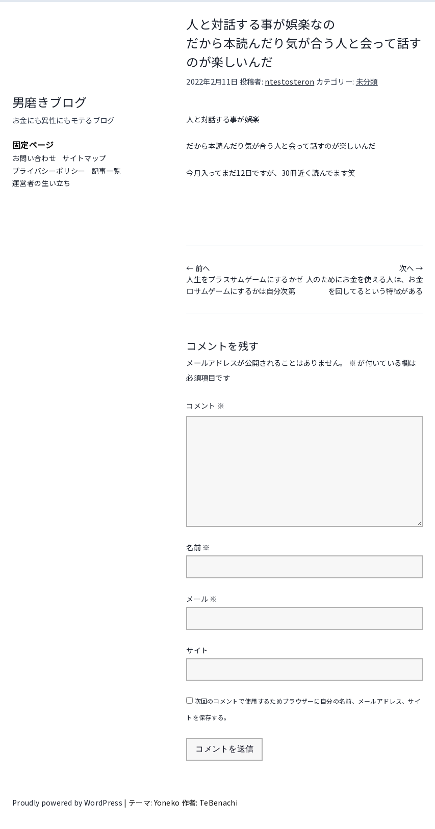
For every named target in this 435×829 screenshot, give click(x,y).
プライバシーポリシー (48, 171)
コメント (205, 405)
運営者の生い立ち (41, 183)
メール (201, 599)
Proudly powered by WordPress (68, 802)
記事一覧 (106, 171)
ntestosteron (289, 81)
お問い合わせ (34, 158)
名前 (198, 547)
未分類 (367, 81)
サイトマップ (84, 158)
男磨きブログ (49, 102)
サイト (197, 650)
